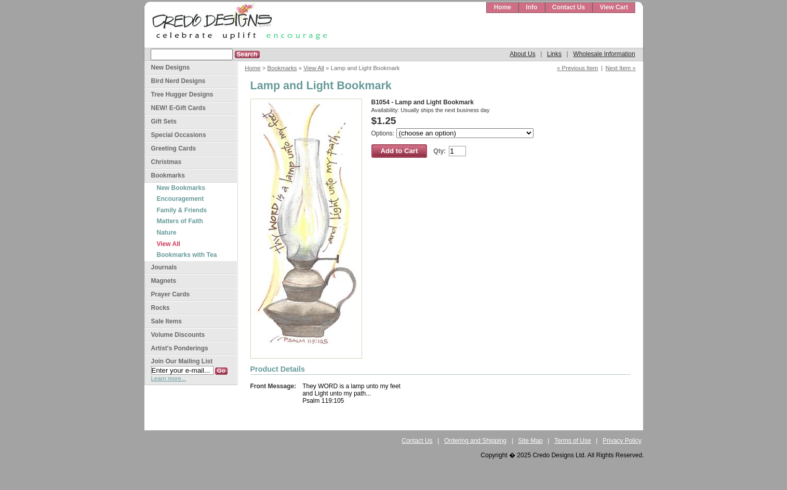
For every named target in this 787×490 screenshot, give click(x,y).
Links (554, 54)
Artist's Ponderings (179, 348)
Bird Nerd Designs (178, 81)
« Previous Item (577, 68)
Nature (167, 232)
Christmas (166, 162)
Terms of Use (572, 440)
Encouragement (180, 198)
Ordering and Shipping (475, 440)
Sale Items (166, 321)
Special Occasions (178, 135)
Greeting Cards (173, 148)
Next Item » (621, 68)
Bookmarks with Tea (187, 254)
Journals (164, 267)
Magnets (164, 280)
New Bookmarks (181, 188)
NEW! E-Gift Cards (178, 108)
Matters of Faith (180, 221)
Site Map (530, 440)
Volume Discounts (178, 334)
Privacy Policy (622, 440)
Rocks (160, 307)
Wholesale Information (604, 54)
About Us (522, 54)
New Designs (170, 67)
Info (531, 7)
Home (502, 7)
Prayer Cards (170, 294)
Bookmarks (282, 68)
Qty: (439, 151)
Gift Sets (164, 121)
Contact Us (568, 7)
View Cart (613, 7)
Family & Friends (182, 210)
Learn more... (168, 378)
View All (313, 68)
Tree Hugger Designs (182, 94)
